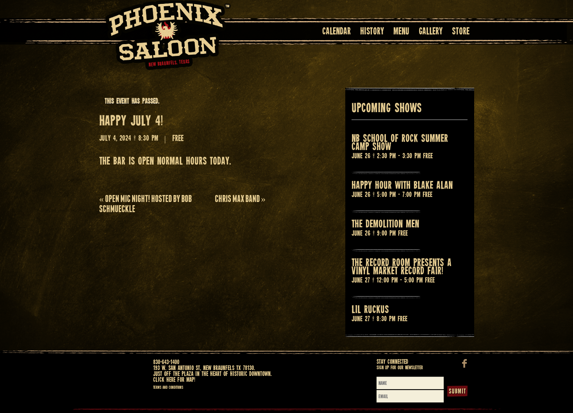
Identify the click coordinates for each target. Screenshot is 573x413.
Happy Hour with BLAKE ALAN (402, 186)
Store (460, 31)
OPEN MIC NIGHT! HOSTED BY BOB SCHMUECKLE (145, 203)
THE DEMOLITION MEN (385, 224)
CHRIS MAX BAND (240, 198)
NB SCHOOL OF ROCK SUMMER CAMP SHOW (400, 143)
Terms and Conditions (168, 388)
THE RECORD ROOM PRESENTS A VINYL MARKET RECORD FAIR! (402, 267)
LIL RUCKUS (370, 310)
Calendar (336, 31)
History (372, 31)
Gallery (431, 31)
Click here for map (173, 380)
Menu (401, 31)
